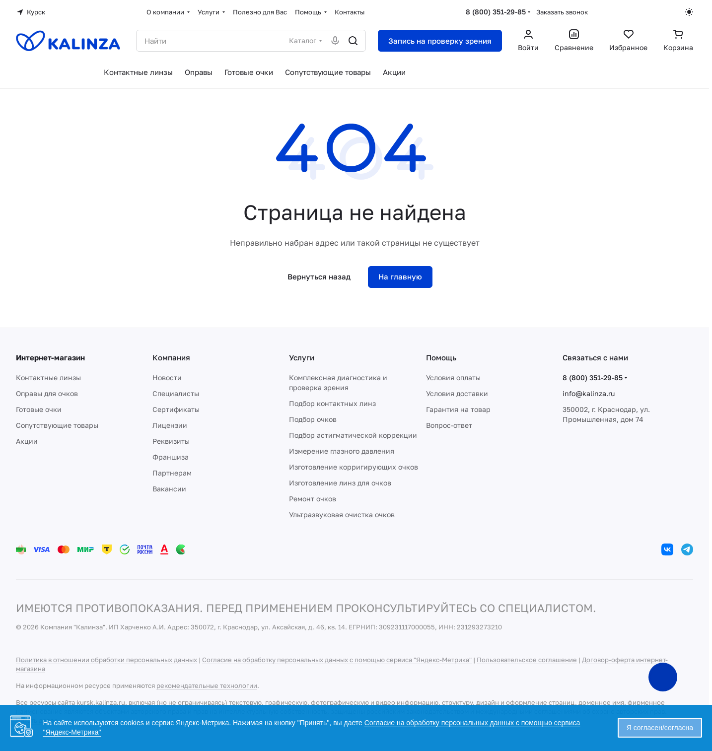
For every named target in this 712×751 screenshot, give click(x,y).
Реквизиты (171, 441)
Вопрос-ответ (449, 425)
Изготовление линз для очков (340, 482)
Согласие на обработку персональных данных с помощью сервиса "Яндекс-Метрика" (337, 660)
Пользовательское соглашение (527, 660)
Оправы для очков (47, 393)
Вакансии (169, 488)
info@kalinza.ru (589, 393)
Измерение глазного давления (341, 451)
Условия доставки (457, 393)
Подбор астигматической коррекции (353, 435)
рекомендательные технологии (206, 685)
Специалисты (175, 393)
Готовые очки (39, 409)
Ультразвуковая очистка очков (342, 514)
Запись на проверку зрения (440, 40)
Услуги (301, 357)
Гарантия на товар (458, 409)
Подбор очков (313, 419)
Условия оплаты (453, 377)
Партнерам (172, 473)
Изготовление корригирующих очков (353, 467)
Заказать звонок (562, 12)
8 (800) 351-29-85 (496, 11)
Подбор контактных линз (332, 403)
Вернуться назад (319, 276)
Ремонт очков (312, 498)
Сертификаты (176, 409)
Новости (167, 377)
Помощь (441, 357)
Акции (27, 441)
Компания (171, 357)
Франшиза (170, 457)
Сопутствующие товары (57, 425)
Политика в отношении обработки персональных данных (106, 660)
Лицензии (169, 425)
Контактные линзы (48, 377)
